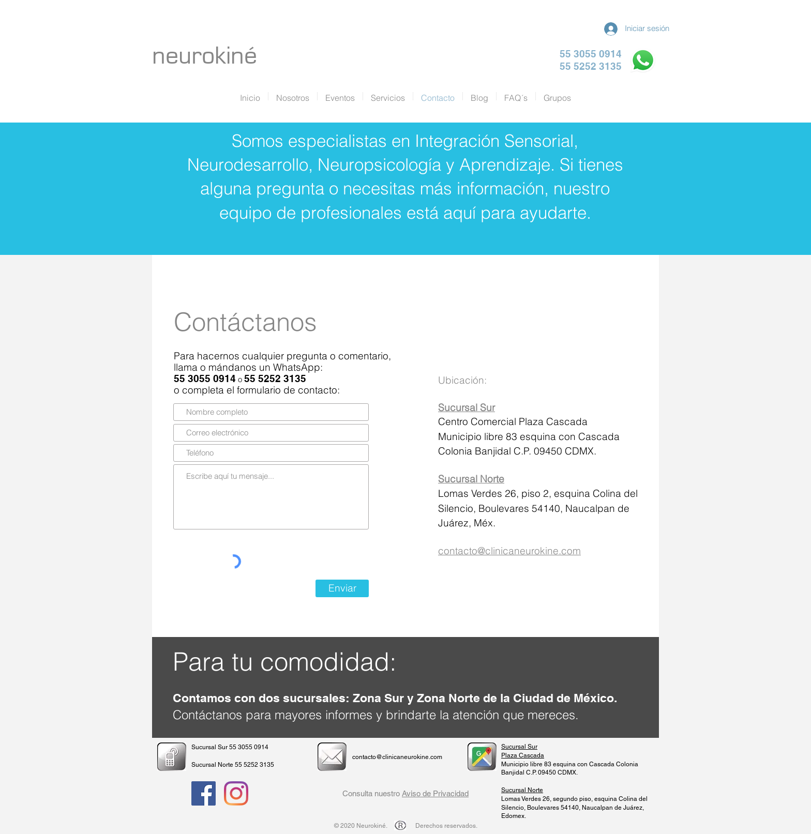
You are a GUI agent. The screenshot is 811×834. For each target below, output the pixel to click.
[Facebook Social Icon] (203, 793)
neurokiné (204, 56)
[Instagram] (236, 793)
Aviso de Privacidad (435, 793)
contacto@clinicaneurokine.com (509, 550)
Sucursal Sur (519, 746)
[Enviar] (342, 588)
